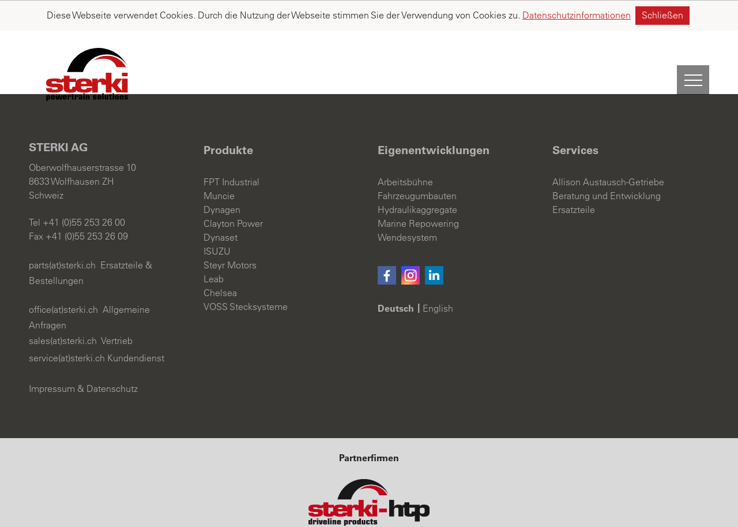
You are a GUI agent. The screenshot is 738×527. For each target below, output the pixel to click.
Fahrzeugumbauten (417, 165)
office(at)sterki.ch (63, 279)
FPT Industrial (231, 151)
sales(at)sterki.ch (63, 310)
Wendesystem (407, 207)
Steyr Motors (230, 235)
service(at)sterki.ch (67, 327)
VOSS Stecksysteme (246, 276)
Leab (214, 248)
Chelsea (220, 262)
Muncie (219, 165)
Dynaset (221, 207)
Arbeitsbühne (405, 151)
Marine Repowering (418, 193)
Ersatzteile (573, 179)
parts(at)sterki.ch (62, 235)
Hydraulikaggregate (417, 179)
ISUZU (217, 221)
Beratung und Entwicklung (606, 165)
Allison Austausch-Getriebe (608, 151)
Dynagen (222, 179)
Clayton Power (233, 193)
